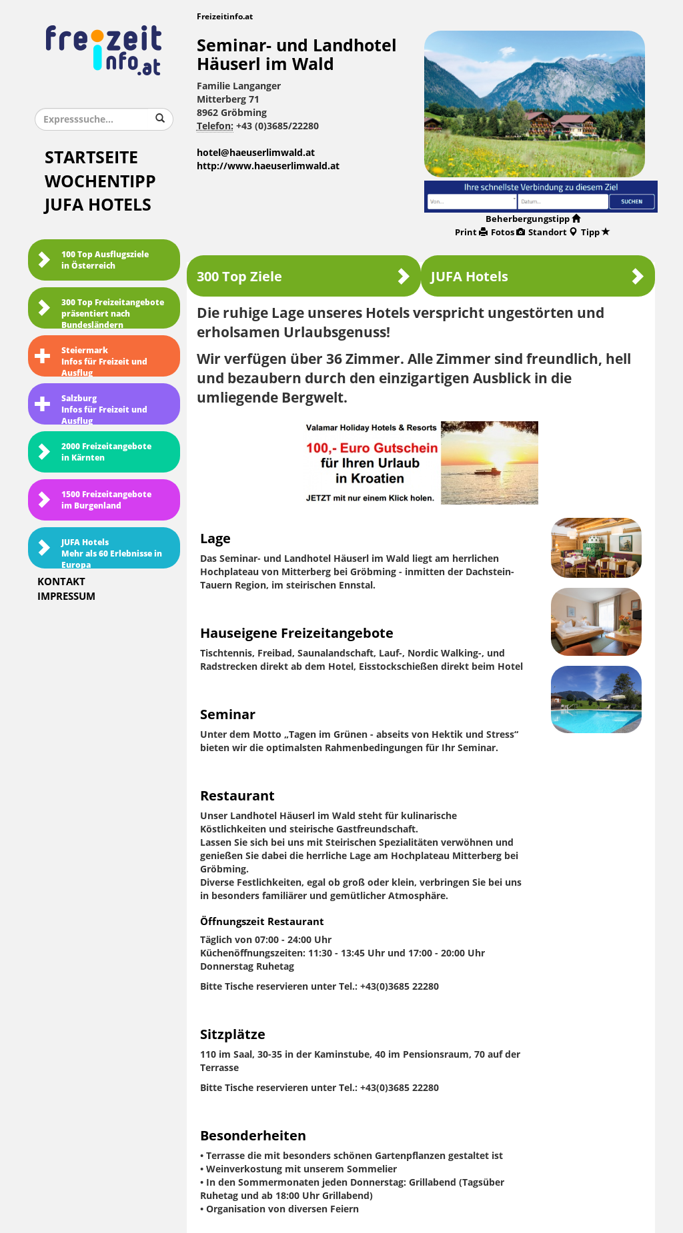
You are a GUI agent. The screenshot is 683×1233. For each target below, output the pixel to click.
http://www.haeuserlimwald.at (268, 166)
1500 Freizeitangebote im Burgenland (93, 500)
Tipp (595, 232)
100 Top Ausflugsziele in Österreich (92, 260)
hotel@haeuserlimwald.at (256, 153)
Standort (553, 232)
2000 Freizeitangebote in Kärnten (93, 452)
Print (471, 232)
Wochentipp (100, 181)
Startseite (91, 157)
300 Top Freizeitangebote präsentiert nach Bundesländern (99, 313)
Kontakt (61, 582)
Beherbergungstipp (533, 219)
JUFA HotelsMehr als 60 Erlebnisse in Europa (98, 553)
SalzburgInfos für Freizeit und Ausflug (91, 409)
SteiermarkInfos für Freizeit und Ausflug (91, 361)
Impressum (66, 597)
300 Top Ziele (304, 276)
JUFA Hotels (98, 205)
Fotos (508, 232)
